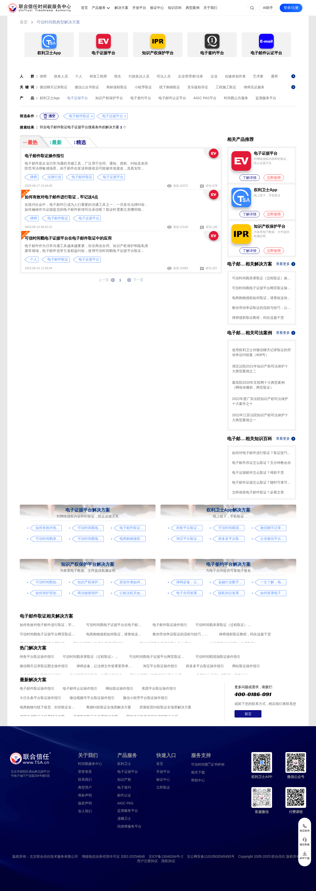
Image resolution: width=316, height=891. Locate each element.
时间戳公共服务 (236, 98)
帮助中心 (198, 780)
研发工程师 (98, 76)
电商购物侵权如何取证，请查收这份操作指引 (261, 298)
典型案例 (192, 8)
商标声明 (85, 795)
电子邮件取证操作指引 (44, 156)
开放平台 (139, 8)
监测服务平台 (266, 98)
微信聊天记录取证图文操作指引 (273, 528)
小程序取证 (143, 87)
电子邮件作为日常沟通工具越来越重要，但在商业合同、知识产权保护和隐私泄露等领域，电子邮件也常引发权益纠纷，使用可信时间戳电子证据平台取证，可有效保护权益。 (86, 248)
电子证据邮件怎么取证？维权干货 (258, 472)
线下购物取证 (169, 87)
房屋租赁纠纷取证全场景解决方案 (165, 707)
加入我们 (85, 811)
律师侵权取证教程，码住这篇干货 (258, 318)
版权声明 (85, 803)
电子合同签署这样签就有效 (189, 593)
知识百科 (175, 8)
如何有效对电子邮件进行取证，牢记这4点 (61, 197)
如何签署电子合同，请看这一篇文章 (273, 593)
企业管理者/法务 (190, 76)
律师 (43, 76)
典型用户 (85, 787)
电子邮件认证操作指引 (80, 688)
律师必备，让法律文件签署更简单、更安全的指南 (189, 582)
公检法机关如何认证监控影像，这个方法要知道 (132, 593)
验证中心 (157, 8)
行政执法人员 (139, 76)
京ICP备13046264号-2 (166, 856)
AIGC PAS (125, 803)
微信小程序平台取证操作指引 (145, 698)
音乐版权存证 (197, 87)
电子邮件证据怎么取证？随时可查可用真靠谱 (261, 482)
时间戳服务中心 (90, 764)
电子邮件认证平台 (172, 98)
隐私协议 (168, 861)
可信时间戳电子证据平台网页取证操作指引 (261, 288)
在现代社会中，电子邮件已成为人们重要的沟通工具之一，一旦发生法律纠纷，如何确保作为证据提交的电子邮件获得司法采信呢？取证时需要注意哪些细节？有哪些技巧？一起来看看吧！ (86, 207)
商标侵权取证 (116, 87)
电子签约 (124, 787)
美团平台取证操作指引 (159, 688)
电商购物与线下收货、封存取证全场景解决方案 (49, 707)
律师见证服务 (254, 87)
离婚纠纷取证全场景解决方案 (108, 707)
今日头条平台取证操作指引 (40, 698)
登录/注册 (291, 8)
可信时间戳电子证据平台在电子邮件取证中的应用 (68, 238)
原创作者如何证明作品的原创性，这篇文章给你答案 (132, 582)
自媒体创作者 (235, 76)
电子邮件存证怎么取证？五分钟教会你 (261, 463)
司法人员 (164, 76)
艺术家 (258, 76)
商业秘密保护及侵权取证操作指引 (90, 593)
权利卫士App (50, 98)
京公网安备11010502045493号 (211, 856)
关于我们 (210, 8)
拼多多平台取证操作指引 (231, 539)
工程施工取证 (226, 87)
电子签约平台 (140, 98)
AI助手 (268, 8)
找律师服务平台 (129, 826)
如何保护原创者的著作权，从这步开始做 (48, 593)
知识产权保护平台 (109, 98)
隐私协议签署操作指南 (231, 593)
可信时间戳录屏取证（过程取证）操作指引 (261, 278)
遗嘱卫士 (124, 818)
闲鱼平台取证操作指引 (189, 528)
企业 (214, 76)
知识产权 (124, 779)
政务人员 (61, 76)
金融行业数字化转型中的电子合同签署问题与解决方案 (231, 582)
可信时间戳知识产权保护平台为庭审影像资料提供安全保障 (48, 582)
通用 (274, 76)
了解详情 (250, 178)
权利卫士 (124, 764)
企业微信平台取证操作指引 (273, 539)
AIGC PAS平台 (205, 98)
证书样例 (207, 764)
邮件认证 (124, 795)
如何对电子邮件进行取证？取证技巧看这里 (261, 453)
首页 (84, 8)
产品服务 (99, 8)
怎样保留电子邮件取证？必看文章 (258, 492)
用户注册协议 (147, 861)
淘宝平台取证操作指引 (189, 539)
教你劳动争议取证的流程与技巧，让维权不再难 (261, 308)
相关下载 (198, 772)
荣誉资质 (85, 772)
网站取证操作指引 (246, 666)
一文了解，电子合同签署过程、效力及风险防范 (273, 582)
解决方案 (121, 8)
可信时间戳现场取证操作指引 (231, 528)
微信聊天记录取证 (53, 87)
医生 (117, 76)
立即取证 (163, 787)
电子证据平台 (77, 98)
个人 (78, 76)
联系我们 (85, 779)
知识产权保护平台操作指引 (90, 582)
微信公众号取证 (87, 87)
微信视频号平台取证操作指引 (92, 698)
